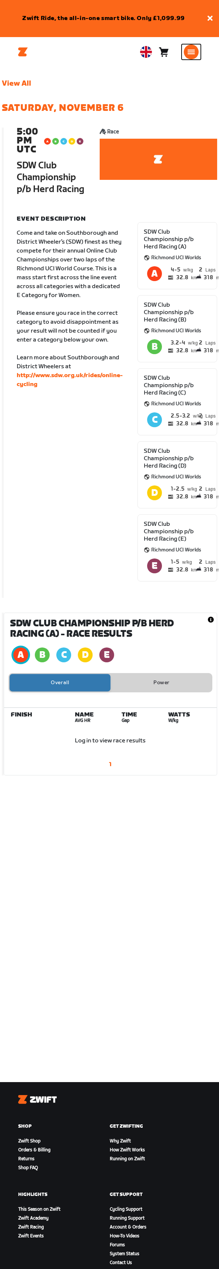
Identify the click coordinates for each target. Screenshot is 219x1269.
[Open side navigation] (191, 52)
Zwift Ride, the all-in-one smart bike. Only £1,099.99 (103, 18)
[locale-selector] (146, 52)
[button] (210, 19)
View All (16, 83)
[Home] (23, 52)
